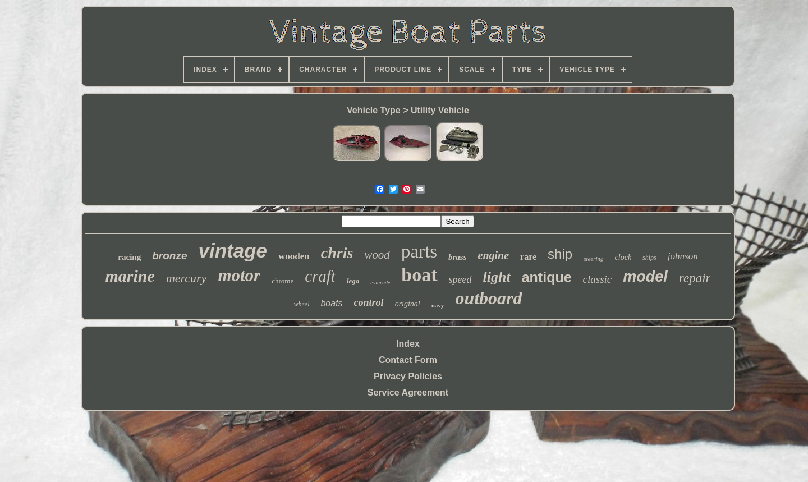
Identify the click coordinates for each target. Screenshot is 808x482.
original (407, 304)
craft (320, 276)
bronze (169, 255)
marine (130, 276)
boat (419, 274)
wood (377, 254)
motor (239, 275)
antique (547, 277)
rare (528, 256)
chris (337, 252)
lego (353, 281)
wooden (294, 256)
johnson (683, 256)
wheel (301, 304)
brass (457, 257)
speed (460, 279)
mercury (186, 278)
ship (560, 253)
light (497, 277)
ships (649, 257)
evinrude (380, 282)
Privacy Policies (408, 376)
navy (437, 305)
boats (331, 303)
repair (695, 278)
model (645, 276)
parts (419, 251)
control (369, 302)
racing (129, 257)
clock (623, 257)
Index (408, 343)
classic (597, 279)
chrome (282, 281)
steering (593, 258)
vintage (232, 250)
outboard (488, 298)
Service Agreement (408, 392)
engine (493, 255)
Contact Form (408, 360)
